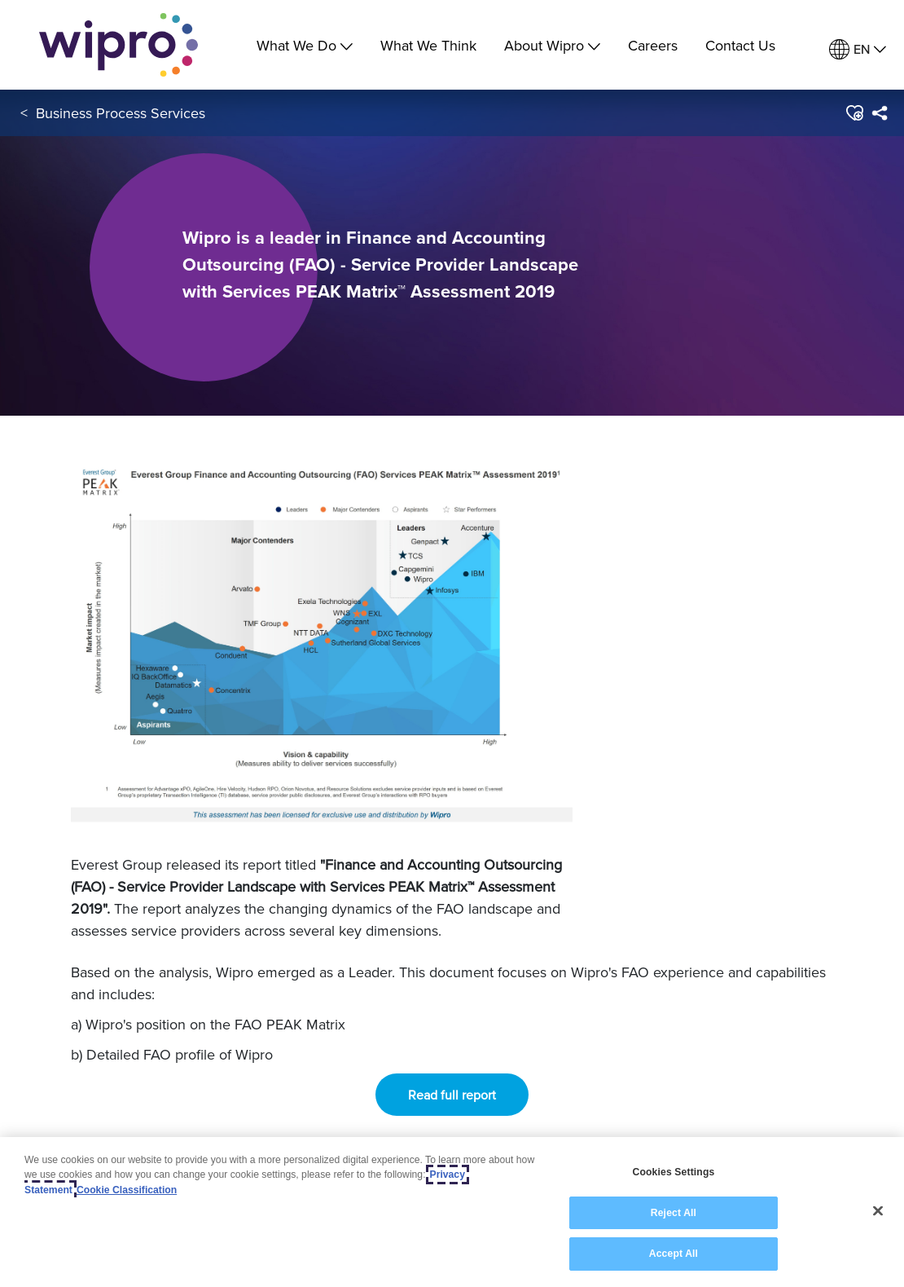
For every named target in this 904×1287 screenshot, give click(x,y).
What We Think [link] (428, 45)
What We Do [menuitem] (305, 45)
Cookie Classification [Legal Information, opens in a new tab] (127, 1191)
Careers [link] (653, 45)
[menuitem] (857, 49)
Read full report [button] (452, 1095)
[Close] (878, 1212)
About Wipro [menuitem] (552, 45)
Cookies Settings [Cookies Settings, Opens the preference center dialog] (674, 1173)
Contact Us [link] (740, 45)
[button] (853, 113)
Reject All (673, 1213)
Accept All (673, 1255)
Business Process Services (120, 113)
